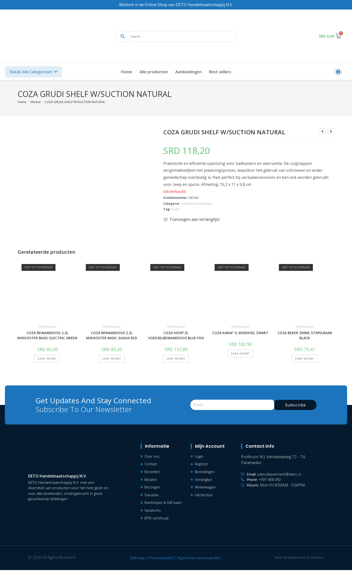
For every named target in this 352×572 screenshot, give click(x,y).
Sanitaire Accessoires (196, 203)
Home (126, 71)
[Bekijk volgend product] (331, 131)
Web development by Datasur (298, 559)
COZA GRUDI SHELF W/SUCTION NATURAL (75, 102)
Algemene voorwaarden (198, 559)
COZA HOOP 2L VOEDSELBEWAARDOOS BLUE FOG (176, 335)
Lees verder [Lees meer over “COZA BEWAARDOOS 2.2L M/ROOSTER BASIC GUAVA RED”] (111, 358)
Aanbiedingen (188, 71)
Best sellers (220, 71)
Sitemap (136, 559)
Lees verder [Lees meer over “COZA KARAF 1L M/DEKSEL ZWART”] (240, 353)
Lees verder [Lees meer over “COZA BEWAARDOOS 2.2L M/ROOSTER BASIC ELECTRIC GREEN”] (47, 358)
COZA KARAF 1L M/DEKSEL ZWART (240, 332)
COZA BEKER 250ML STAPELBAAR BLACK (304, 335)
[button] (191, 219)
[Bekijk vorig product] (322, 131)
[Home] (22, 102)
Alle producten (154, 71)
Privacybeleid (160, 559)
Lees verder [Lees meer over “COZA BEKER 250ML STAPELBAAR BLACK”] (304, 358)
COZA (175, 209)
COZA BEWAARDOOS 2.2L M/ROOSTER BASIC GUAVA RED (111, 335)
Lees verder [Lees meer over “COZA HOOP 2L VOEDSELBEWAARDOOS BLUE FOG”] (175, 358)
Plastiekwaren (47, 327)
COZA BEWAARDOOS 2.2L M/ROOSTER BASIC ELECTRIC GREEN (47, 335)
